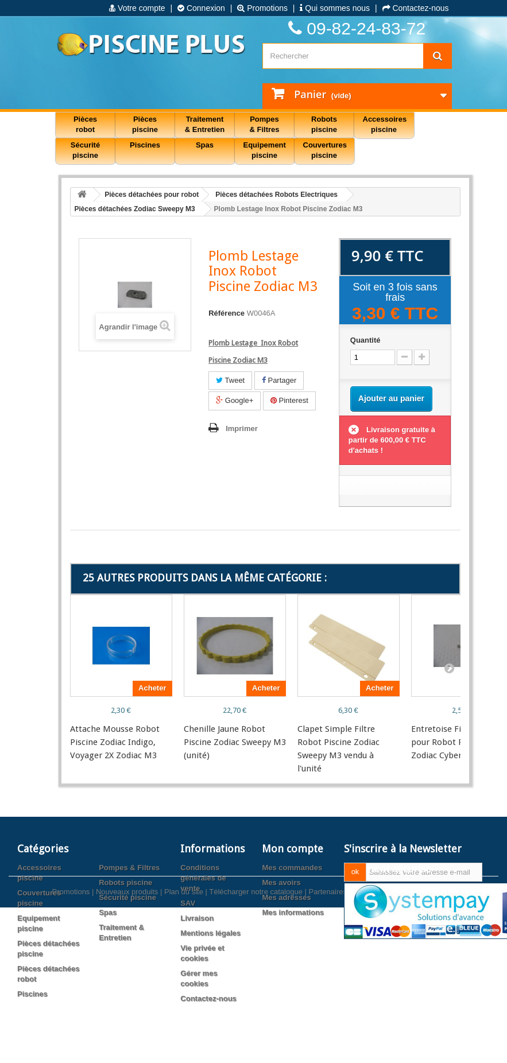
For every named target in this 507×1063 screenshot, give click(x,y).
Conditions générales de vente (203, 878)
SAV (187, 903)
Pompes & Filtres (129, 867)
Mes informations (293, 912)
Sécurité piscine (127, 897)
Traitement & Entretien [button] (205, 124)
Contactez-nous (415, 8)
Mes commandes (292, 867)
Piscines (32, 994)
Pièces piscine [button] (145, 124)
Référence (226, 313)
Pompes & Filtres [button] (264, 124)
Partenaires (328, 1039)
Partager (279, 380)
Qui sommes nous (335, 8)
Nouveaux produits (127, 1039)
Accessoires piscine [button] (385, 124)
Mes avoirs (281, 882)
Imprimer (242, 428)
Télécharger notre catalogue (256, 1039)
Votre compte (137, 8)
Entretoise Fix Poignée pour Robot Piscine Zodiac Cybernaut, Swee (457, 742)
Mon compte (292, 849)
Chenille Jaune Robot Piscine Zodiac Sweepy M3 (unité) (235, 742)
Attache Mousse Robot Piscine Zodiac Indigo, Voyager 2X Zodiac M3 (115, 742)
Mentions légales (210, 933)
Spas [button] (205, 145)
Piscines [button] (145, 145)
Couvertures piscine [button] (325, 150)
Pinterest (289, 400)
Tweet (230, 380)
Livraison (197, 918)
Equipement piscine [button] (264, 150)
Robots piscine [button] (324, 124)
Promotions (262, 8)
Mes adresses (286, 897)
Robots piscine (125, 882)
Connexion (201, 8)
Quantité (365, 340)
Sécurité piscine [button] (85, 150)
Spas (108, 912)
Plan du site (183, 1039)
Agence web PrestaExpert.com (404, 1039)
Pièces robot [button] (85, 124)
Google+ (234, 400)
